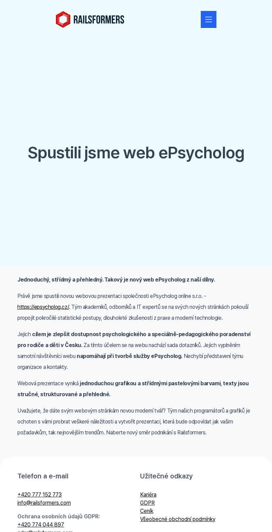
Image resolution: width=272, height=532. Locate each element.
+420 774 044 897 (40, 524)
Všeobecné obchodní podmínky (177, 519)
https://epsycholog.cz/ (43, 307)
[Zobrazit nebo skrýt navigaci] (208, 19)
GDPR (147, 503)
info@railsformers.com (44, 503)
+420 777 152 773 (39, 494)
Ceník (146, 511)
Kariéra (148, 494)
